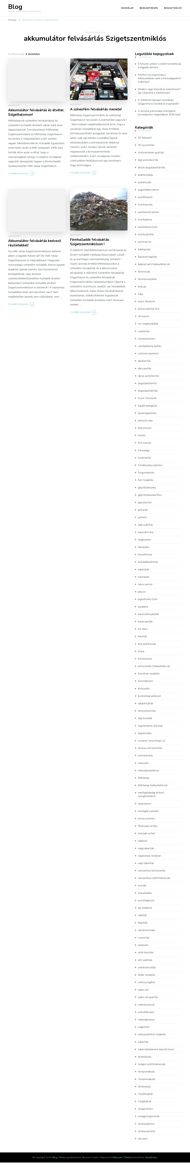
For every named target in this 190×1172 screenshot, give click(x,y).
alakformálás (145, 184)
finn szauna (144, 452)
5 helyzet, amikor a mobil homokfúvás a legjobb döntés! (156, 65)
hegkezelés (145, 549)
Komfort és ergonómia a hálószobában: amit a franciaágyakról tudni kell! (153, 78)
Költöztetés (145, 668)
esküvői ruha (145, 430)
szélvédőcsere (146, 1021)
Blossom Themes (122, 1167)
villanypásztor (146, 1133)
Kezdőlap (127, 8)
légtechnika (145, 742)
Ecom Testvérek (148, 407)
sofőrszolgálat (146, 992)
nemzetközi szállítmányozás (154, 887)
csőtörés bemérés (149, 362)
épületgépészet (147, 422)
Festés (142, 444)
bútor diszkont (147, 310)
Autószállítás (146, 243)
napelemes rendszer (150, 865)
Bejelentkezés (149, 8)
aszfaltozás (144, 191)
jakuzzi (142, 601)
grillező (142, 526)
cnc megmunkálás (149, 333)
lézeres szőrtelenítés (150, 757)
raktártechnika (146, 939)
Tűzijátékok (145, 1111)
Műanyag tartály (148, 835)
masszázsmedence (149, 779)
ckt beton (144, 325)
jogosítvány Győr (148, 608)
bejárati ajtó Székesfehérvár (155, 273)
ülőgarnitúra (145, 1118)
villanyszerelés (147, 1140)
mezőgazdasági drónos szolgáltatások (151, 803)
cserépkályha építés (150, 355)
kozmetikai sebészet (150, 705)
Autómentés (145, 214)
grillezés (143, 519)
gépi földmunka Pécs (150, 504)
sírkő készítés (146, 962)
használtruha (145, 541)
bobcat (142, 295)
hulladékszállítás (148, 571)
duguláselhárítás (148, 400)
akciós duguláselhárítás (152, 176)
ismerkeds (144, 586)
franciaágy (144, 459)
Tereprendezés (147, 1088)
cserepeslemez (147, 348)
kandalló (143, 616)
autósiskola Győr (148, 236)
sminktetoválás (147, 977)
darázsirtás (144, 370)
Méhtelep (14, 105)
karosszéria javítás (148, 623)
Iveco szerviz (145, 593)
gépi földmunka (147, 496)
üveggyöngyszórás (149, 1125)
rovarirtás (143, 947)
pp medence (145, 917)
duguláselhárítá (147, 392)
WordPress (151, 1167)
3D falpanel (145, 147)
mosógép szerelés (149, 820)
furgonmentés (146, 482)
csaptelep (144, 340)
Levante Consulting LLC (152, 750)
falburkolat (145, 437)
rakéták (142, 925)
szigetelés (144, 1036)
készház (142, 645)
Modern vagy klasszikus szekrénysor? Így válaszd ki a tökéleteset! (155, 93)
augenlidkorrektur (149, 199)
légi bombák (145, 727)
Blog (15, 7)
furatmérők (145, 467)
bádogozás (144, 258)
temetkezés (145, 1066)
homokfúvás (145, 563)
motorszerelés (146, 828)
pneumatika (145, 902)
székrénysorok (146, 1014)
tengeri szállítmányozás (152, 1073)
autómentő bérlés (149, 221)
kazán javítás (145, 631)
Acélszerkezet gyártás (151, 161)
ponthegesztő (146, 910)
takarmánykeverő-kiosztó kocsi (156, 1059)
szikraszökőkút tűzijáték (152, 1044)
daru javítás (145, 377)
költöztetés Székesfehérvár (154, 675)
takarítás (143, 1051)
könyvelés (144, 697)
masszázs (143, 772)
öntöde (142, 895)
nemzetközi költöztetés (152, 880)
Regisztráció (173, 8)
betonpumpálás (147, 288)
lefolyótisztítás (147, 720)
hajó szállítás (145, 534)
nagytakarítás (146, 858)
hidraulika (144, 556)
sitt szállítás (145, 969)
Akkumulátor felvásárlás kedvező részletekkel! (36, 243)
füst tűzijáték (146, 489)
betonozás (144, 281)
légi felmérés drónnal (151, 735)
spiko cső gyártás (148, 1006)
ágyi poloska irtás (148, 169)
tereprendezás (147, 1081)
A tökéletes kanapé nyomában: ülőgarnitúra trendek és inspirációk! (159, 107)
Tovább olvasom (18, 174)
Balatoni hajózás (147, 266)
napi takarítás (146, 872)
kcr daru (143, 638)
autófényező (145, 206)
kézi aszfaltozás (147, 653)
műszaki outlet (147, 843)
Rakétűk (143, 932)
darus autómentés (149, 385)
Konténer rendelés (149, 683)
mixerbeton (145, 813)
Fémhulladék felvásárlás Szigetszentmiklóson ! (91, 242)
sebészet (143, 954)
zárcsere (143, 1148)
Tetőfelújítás (146, 1103)
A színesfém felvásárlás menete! (97, 109)
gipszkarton (145, 511)
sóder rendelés (147, 984)
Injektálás (143, 578)
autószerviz (145, 251)
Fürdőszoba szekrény (150, 474)
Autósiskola (145, 229)
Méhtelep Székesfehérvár (153, 794)
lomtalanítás (145, 764)
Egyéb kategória (148, 415)
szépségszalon (146, 1029)
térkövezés (144, 1096)
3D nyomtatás (146, 154)
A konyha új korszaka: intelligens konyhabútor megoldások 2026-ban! (157, 119)
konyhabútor (145, 690)
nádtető (143, 850)
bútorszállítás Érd (149, 318)
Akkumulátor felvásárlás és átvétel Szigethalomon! (31, 112)
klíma (141, 660)
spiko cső (143, 999)
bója (140, 303)
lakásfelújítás (146, 712)
